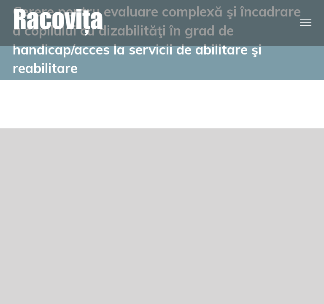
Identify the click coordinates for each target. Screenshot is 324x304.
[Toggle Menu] (306, 22)
